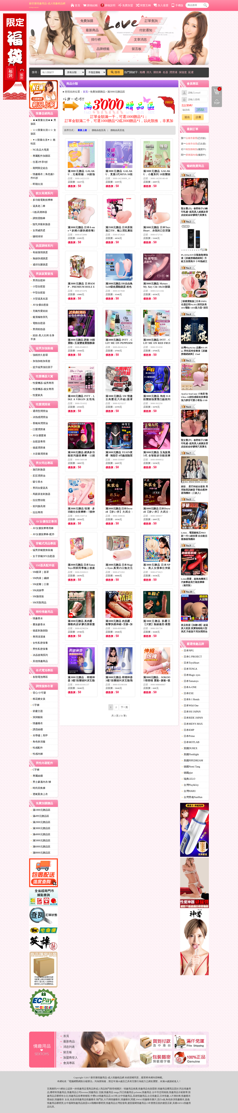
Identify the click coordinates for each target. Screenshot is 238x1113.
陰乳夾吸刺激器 (40, 224)
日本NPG (188, 650)
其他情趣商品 (39, 661)
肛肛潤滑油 (38, 475)
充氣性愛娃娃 (39, 311)
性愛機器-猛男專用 (42, 383)
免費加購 (86, 21)
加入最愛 (161, 5)
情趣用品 (128, 1088)
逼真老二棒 (38, 206)
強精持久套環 (39, 355)
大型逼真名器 (39, 298)
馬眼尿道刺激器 (40, 494)
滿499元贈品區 (40, 816)
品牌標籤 (103, 49)
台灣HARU (189, 791)
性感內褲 (37, 754)
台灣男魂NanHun (192, 797)
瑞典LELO (188, 779)
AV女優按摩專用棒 (42, 528)
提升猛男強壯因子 (42, 367)
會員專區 (69, 1062)
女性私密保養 (39, 642)
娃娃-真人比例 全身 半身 (42, 337)
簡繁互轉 (143, 5)
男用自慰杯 (38, 280)
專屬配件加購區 (40, 156)
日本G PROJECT (192, 656)
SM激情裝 (37, 596)
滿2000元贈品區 (40, 822)
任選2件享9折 (39, 162)
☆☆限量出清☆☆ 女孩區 (43, 132)
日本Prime (188, 736)
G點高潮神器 (39, 212)
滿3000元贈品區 (40, 828)
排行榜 (96, 39)
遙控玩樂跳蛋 (39, 264)
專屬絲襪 (37, 775)
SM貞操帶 (37, 590)
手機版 (177, 5)
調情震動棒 (38, 218)
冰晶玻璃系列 (39, 655)
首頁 (75, 5)
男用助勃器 (38, 329)
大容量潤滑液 (39, 453)
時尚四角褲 (38, 788)
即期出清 (37, 184)
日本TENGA (189, 669)
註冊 (198, 117)
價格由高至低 (117, 130)
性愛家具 (37, 395)
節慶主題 (37, 711)
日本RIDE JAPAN (192, 717)
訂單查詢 (151, 21)
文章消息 (140, 39)
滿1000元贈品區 (40, 810)
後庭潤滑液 (38, 447)
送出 (187, 117)
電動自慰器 (38, 323)
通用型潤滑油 (39, 411)
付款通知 (145, 30)
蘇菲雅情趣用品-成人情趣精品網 (47, 5)
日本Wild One (190, 705)
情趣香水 (37, 618)
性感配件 (37, 747)
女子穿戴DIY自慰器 (43, 556)
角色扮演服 (38, 741)
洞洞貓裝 (37, 717)
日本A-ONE (189, 687)
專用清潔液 (38, 636)
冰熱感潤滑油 (39, 417)
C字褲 (35, 705)
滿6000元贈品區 (40, 846)
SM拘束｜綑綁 (40, 578)
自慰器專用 (38, 441)
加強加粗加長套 (40, 361)
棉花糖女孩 (38, 699)
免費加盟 (125, 5)
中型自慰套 (38, 292)
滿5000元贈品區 (40, 840)
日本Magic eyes (191, 675)
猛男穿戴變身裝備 (42, 550)
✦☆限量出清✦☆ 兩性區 (43, 142)
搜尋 (115, 72)
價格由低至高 (99, 130)
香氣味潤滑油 (39, 423)
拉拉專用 (37, 512)
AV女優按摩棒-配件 (42, 534)
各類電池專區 (39, 677)
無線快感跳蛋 (39, 258)
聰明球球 (37, 236)
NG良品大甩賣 (40, 149)
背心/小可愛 (38, 692)
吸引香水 (37, 481)
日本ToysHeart (190, 662)
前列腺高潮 (38, 506)
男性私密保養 (39, 649)
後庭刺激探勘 (39, 630)
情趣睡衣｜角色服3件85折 (42, 176)
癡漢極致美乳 (39, 317)
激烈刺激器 (38, 469)
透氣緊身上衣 (39, 794)
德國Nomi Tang (191, 766)
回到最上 (217, 102)
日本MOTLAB (190, 742)
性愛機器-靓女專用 (42, 389)
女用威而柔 (38, 230)
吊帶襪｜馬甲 (39, 735)
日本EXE (188, 693)
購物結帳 (90, 5)
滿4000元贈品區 (40, 834)
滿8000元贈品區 (40, 852)
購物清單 (216, 89)
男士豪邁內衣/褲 (41, 782)
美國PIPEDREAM (192, 760)
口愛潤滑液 (38, 429)
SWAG (139, 1099)
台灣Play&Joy (190, 785)
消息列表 (69, 1046)
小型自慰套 (38, 286)
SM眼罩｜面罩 (40, 572)
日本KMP (188, 730)
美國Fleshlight (190, 754)
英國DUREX (189, 748)
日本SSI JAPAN (191, 711)
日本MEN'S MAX (192, 724)
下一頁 (124, 707)
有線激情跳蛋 (39, 252)
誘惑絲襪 (37, 729)
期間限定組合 (39, 168)
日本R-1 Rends (191, 699)
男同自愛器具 (39, 488)
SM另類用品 (38, 602)
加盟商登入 (70, 1057)
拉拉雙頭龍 (38, 500)
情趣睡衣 (37, 723)
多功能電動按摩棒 (42, 200)
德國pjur (187, 772)
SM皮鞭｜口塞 (40, 584)
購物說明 (107, 5)
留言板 (136, 49)
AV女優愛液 (38, 435)
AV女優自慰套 (40, 304)
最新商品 (92, 30)
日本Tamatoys (190, 681)
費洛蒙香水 (38, 624)
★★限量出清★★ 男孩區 (43, 122)
